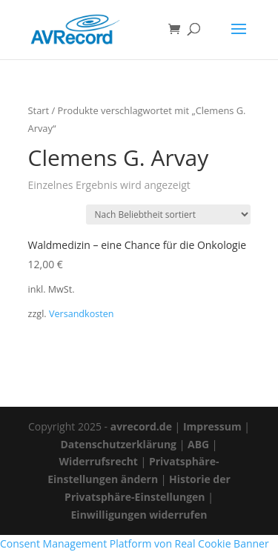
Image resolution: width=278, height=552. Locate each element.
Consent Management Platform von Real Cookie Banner (134, 543)
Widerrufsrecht (98, 461)
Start (39, 110)
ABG (198, 444)
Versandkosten (81, 313)
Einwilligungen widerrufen (139, 515)
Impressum (212, 426)
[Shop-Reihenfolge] (168, 214)
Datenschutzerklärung (118, 444)
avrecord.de (141, 426)
